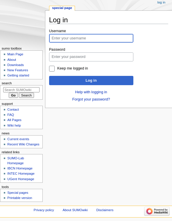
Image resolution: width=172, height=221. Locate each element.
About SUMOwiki (74, 210)
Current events (18, 139)
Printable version (19, 198)
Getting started (18, 75)
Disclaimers (104, 210)
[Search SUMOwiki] (21, 89)
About (11, 59)
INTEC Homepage (21, 173)
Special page (62, 8)
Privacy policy (44, 210)
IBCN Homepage (20, 168)
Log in (91, 80)
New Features (17, 70)
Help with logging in (91, 92)
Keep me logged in (72, 68)
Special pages (17, 192)
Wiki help (14, 125)
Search (7, 83)
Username (57, 31)
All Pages (14, 120)
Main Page (15, 54)
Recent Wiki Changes (23, 144)
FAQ (10, 114)
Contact (13, 109)
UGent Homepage (20, 179)
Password (57, 50)
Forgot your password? (91, 99)
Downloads (15, 65)
